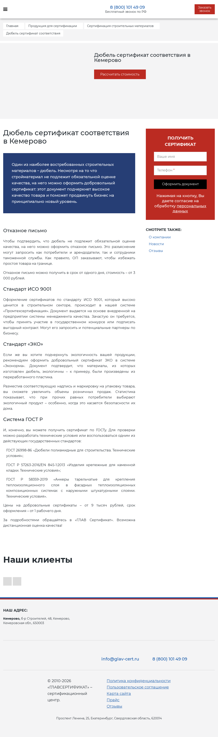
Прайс (113, 700)
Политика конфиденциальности (139, 681)
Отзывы (156, 251)
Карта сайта (119, 693)
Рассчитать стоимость (119, 74)
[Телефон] (180, 170)
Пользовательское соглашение (138, 687)
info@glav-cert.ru (120, 659)
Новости (156, 244)
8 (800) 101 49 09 (127, 7)
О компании (160, 237)
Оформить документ (180, 184)
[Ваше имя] (180, 156)
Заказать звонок (204, 9)
